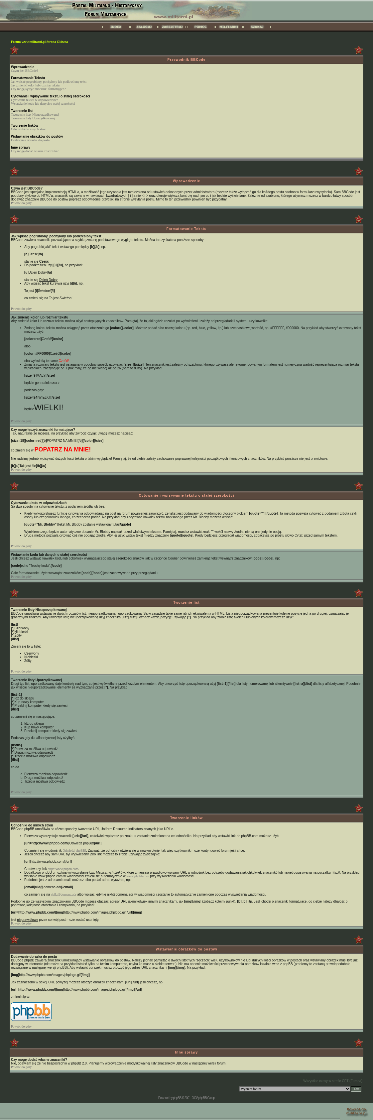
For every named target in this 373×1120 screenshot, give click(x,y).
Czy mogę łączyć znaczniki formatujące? (38, 89)
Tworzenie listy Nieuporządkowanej (35, 114)
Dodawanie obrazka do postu (30, 140)
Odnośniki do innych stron (28, 129)
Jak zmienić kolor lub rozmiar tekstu (35, 85)
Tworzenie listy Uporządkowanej (33, 118)
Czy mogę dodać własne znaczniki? (35, 151)
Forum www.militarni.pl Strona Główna (39, 42)
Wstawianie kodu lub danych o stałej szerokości (43, 103)
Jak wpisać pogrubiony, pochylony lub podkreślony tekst (48, 81)
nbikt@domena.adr (63, 894)
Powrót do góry (21, 203)
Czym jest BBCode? (24, 70)
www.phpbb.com (137, 876)
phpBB (177, 1098)
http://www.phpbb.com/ (63, 869)
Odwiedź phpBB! (74, 850)
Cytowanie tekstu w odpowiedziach (34, 100)
